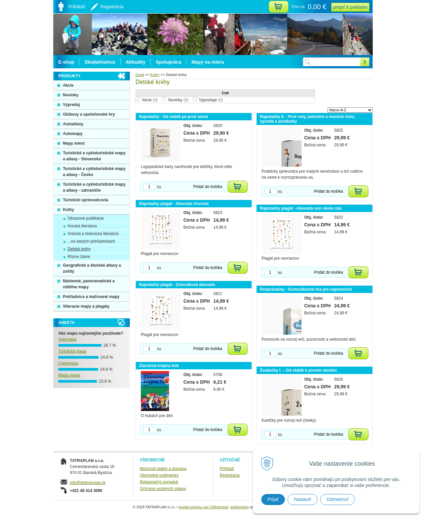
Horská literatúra (82, 226)
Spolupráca (168, 62)
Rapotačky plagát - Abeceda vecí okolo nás (301, 208)
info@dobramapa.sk (88, 482)
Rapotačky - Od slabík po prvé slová (173, 116)
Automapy (73, 133)
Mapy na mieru (207, 62)
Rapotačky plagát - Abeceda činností (174, 203)
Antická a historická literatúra (93, 233)
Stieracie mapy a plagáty (86, 306)
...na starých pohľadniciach (91, 241)
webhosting (239, 507)
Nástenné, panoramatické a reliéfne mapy (88, 284)
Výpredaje (211, 100)
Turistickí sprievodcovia (85, 200)
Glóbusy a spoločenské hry (89, 114)
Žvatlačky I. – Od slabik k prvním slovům (298, 370)
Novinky (178, 100)
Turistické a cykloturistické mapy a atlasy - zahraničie (94, 187)
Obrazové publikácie (86, 218)
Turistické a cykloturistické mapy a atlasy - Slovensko (94, 156)
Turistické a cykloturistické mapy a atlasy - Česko (94, 171)
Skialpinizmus (99, 62)
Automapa (67, 339)
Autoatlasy (73, 124)
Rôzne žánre (79, 256)
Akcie (149, 100)
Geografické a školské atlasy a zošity (92, 268)
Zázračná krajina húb (159, 365)
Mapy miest (74, 143)
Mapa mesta (69, 375)
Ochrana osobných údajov (163, 488)
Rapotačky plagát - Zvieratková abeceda (177, 284)
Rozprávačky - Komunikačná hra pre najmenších (306, 289)
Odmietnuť (337, 499)
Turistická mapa (72, 351)
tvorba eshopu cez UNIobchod (203, 507)
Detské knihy (79, 249)
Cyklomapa (68, 363)
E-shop (66, 62)
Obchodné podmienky (159, 475)
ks (159, 187)
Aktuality (135, 62)
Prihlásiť (227, 468)
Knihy (68, 209)
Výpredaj (71, 104)
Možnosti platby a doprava (163, 468)
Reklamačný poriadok (159, 482)
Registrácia (230, 475)
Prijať (273, 499)
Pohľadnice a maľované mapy (91, 296)
